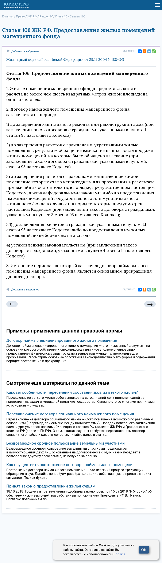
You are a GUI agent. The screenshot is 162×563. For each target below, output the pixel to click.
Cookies (119, 554)
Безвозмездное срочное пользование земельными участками (65, 443)
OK (144, 550)
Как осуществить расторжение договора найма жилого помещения (70, 464)
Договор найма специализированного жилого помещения (61, 340)
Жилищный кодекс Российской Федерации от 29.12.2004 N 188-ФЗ (65, 59)
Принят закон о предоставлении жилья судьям (50, 486)
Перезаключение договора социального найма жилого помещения (70, 414)
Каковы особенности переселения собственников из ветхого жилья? (72, 392)
